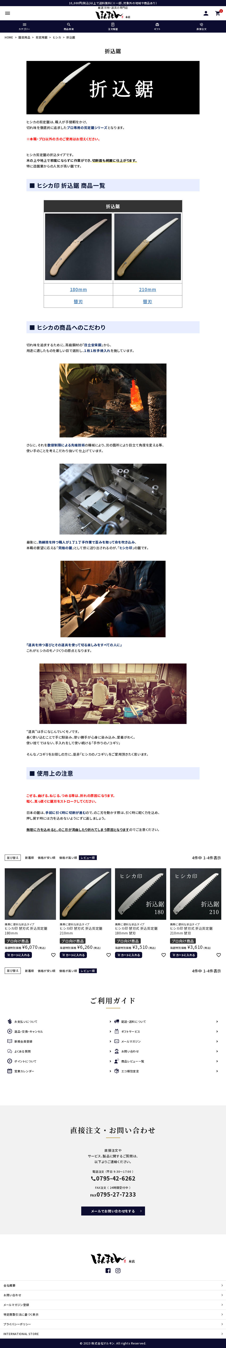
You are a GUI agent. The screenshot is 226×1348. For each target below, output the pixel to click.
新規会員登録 (19, 1041)
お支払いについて (22, 1021)
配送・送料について (130, 1021)
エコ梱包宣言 (126, 1071)
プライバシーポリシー (17, 1324)
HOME (9, 37)
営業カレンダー (20, 1071)
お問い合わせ (126, 1051)
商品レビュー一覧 (129, 1061)
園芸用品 (24, 37)
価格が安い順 (46, 858)
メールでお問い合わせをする (113, 1211)
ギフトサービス (127, 1031)
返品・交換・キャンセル (25, 1031)
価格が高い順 (68, 858)
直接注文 (201, 27)
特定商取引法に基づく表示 (21, 1314)
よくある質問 (19, 1051)
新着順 (29, 858)
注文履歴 (113, 27)
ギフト (157, 27)
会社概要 (10, 1285)
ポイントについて (22, 1061)
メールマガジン (127, 1041)
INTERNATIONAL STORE (21, 1334)
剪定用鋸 (42, 37)
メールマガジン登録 (16, 1305)
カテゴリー (24, 27)
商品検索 (68, 27)
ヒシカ (57, 37)
